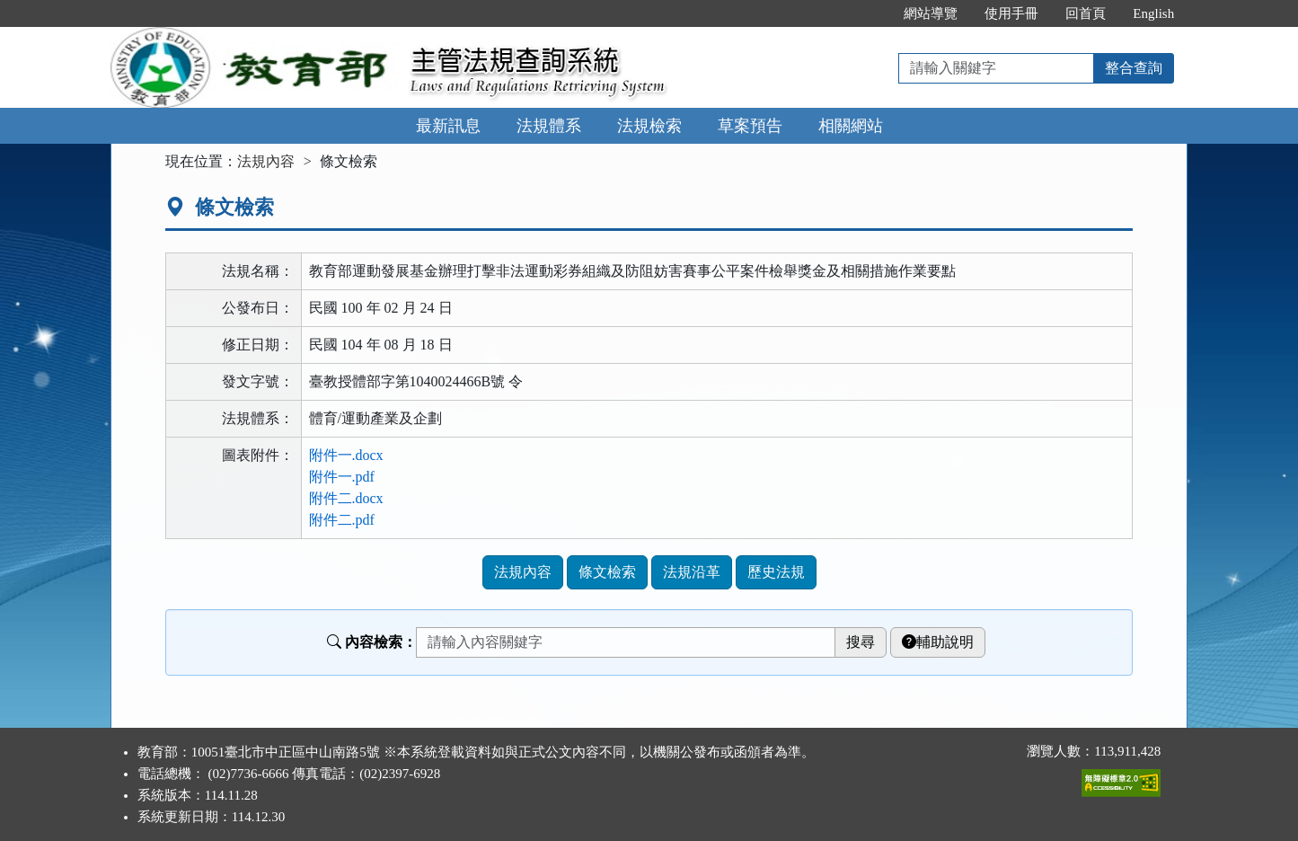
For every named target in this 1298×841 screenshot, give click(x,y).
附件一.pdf (342, 476)
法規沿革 (691, 572)
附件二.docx (346, 498)
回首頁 (1085, 13)
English (1153, 13)
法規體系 (549, 126)
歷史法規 (776, 572)
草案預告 (750, 126)
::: (872, 13)
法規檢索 (649, 126)
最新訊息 (448, 126)
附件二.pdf (342, 519)
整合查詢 (1133, 67)
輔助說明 (938, 642)
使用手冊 (1011, 13)
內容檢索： (372, 642)
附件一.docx (346, 455)
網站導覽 (931, 13)
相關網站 (850, 126)
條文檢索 (607, 572)
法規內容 (266, 161)
